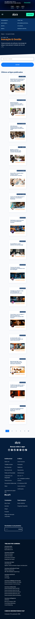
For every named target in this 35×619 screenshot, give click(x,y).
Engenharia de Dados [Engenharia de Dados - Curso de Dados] (10, 559)
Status (6, 485)
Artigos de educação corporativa (9, 515)
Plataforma (20, 467)
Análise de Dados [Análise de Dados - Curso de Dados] (9, 555)
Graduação (7, 613)
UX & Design (20, 25)
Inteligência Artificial (23, 22)
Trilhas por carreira (12, 543)
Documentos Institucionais (10, 483)
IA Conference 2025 (22, 483)
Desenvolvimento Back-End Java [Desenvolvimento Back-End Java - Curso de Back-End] (12, 593)
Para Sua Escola (8, 469)
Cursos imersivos (21, 485)
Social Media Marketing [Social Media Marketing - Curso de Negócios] (10, 603)
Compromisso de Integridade (8, 476)
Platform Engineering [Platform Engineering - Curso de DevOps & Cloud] (9, 569)
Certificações (21, 488)
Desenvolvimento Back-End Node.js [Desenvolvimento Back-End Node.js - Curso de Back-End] (13, 595)
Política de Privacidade (10, 472)
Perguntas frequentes (23, 505)
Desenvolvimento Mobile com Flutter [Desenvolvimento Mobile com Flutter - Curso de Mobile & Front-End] (13, 582)
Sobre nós (7, 461)
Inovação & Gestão (22, 28)
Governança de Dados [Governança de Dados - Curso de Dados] (10, 557)
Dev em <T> (20, 475)
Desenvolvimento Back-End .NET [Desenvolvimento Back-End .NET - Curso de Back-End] (12, 589)
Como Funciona (21, 461)
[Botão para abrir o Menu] (2, 14)
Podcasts (7, 511)
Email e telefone (21, 503)
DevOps (3, 25)
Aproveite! (27, 2)
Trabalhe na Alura (9, 464)
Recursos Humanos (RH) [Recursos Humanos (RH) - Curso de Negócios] (10, 601)
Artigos (2, 33)
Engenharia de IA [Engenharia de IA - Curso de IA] (8, 547)
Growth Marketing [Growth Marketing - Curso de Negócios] (9, 604)
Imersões (7, 505)
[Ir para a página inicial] (15, 14)
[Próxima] (28, 431)
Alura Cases (7, 503)
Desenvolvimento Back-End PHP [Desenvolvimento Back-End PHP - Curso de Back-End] (12, 588)
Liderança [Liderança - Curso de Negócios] (7, 599)
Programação (4, 20)
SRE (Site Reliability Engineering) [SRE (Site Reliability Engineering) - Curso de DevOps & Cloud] (12, 571)
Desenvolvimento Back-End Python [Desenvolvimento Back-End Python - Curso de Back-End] (13, 591)
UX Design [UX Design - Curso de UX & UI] (7, 577)
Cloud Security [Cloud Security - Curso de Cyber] (8, 563)
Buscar (17, 64)
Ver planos (30, 14)
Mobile (3, 28)
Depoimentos (21, 469)
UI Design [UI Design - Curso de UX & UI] (7, 575)
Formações (20, 464)
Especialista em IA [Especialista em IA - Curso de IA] (9, 549)
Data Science (4, 22)
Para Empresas (8, 467)
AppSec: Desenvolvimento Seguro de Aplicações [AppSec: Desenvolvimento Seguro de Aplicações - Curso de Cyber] (16, 565)
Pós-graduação (14, 613)
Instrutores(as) (21, 472)
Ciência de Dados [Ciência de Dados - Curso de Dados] (9, 553)
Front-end (20, 20)
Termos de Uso (8, 480)
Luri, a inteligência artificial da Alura (23, 479)
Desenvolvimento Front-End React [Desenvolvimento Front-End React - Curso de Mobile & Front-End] (12, 583)
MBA (19, 613)
